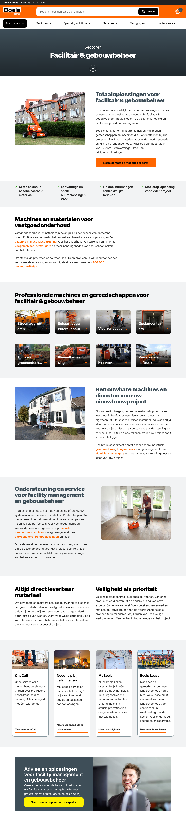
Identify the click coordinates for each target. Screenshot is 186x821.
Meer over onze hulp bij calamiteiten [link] (70, 727)
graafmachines (105, 449)
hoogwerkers (126, 449)
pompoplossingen (47, 536)
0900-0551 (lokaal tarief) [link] (32, 2)
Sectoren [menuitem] (43, 23)
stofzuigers (43, 246)
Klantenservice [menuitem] (166, 23)
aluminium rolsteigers (110, 453)
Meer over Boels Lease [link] (153, 729)
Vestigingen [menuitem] (137, 23)
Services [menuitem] (110, 23)
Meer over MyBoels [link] (109, 729)
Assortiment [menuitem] (14, 23)
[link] (12, 11)
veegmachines (24, 246)
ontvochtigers (24, 536)
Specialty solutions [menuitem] (77, 23)
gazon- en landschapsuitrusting (36, 241)
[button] (32, 326)
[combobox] (88, 11)
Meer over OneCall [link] (25, 729)
